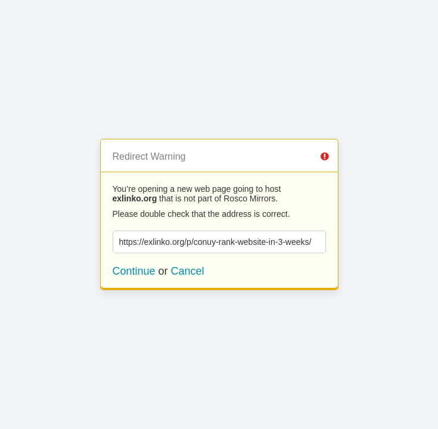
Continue (134, 271)
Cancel (187, 271)
